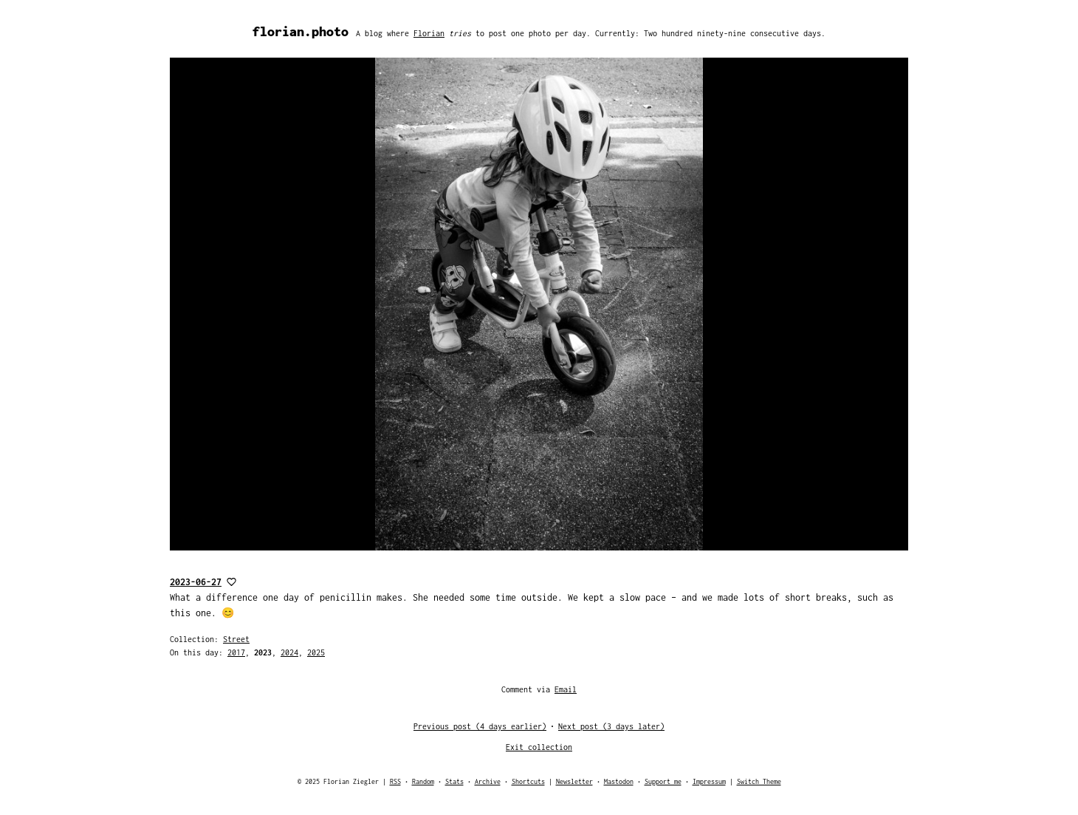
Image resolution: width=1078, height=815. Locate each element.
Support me (663, 781)
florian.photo (301, 31)
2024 (289, 652)
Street (236, 639)
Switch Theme (759, 781)
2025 (316, 652)
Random (423, 781)
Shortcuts (528, 781)
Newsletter (574, 781)
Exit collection (539, 747)
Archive (488, 781)
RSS (395, 781)
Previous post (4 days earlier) (479, 726)
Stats (454, 781)
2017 (236, 652)
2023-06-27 (196, 581)
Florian (428, 33)
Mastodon (619, 781)
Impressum (709, 781)
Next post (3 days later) (611, 726)
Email (566, 689)
